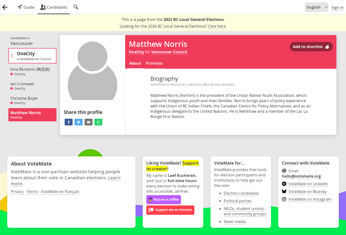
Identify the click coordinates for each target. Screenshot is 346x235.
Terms (32, 191)
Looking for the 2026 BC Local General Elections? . (173, 26)
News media (235, 221)
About (135, 63)
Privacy (17, 191)
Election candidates (241, 193)
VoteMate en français (60, 191)
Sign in (338, 7)
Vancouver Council (169, 52)
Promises (154, 63)
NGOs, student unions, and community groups (245, 211)
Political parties (238, 201)
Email (301, 173)
